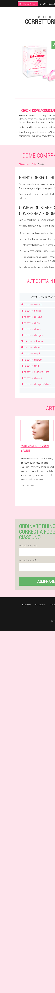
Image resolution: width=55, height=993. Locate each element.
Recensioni (40, 604)
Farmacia (26, 604)
